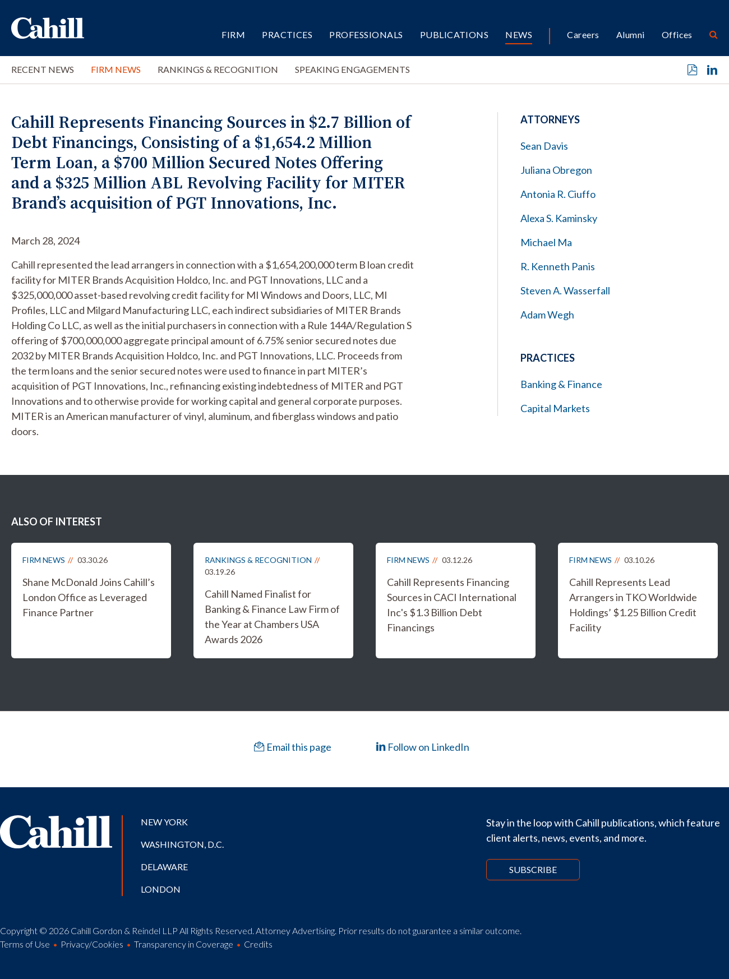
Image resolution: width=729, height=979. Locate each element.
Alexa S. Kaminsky (558, 218)
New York (164, 821)
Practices (287, 34)
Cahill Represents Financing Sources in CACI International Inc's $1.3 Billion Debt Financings (451, 605)
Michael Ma (546, 242)
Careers (583, 34)
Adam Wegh (547, 314)
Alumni (630, 34)
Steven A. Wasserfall (565, 290)
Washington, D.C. (182, 844)
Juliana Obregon (556, 170)
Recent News (42, 69)
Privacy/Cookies (92, 944)
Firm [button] (233, 34)
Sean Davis (544, 146)
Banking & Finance (561, 384)
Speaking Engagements (352, 69)
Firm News (116, 69)
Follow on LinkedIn (422, 747)
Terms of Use (25, 944)
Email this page (292, 747)
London (161, 889)
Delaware (164, 866)
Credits (258, 944)
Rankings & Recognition (218, 69)
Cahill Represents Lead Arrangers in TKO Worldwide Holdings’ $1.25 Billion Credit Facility (633, 605)
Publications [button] (454, 34)
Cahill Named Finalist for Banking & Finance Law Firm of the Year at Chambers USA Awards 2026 (272, 616)
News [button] (518, 34)
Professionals (366, 34)
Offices (677, 34)
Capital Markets (555, 408)
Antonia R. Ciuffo (558, 194)
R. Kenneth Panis (557, 266)
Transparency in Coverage (183, 944)
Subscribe (533, 869)
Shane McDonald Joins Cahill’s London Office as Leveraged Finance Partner (88, 597)
